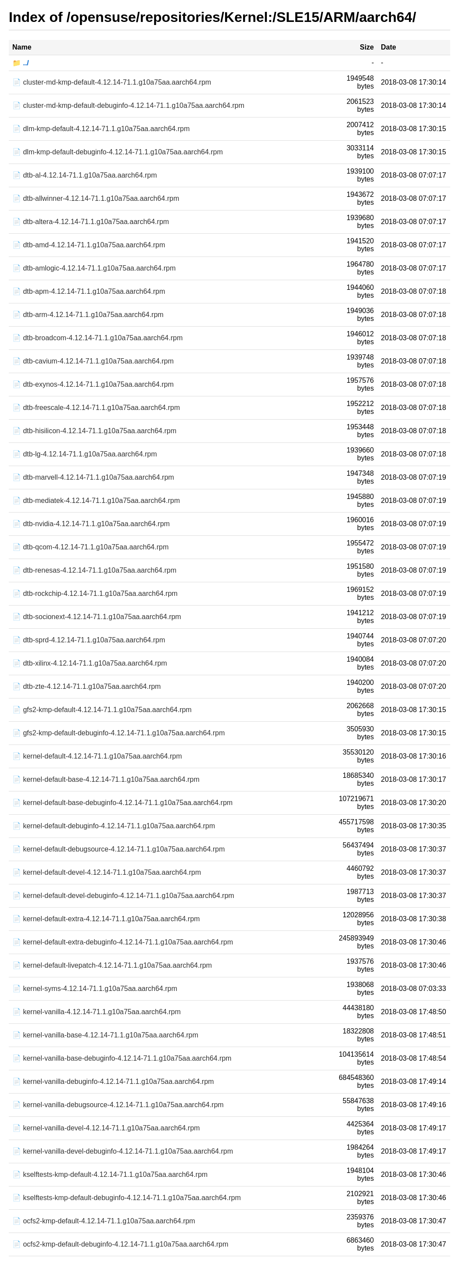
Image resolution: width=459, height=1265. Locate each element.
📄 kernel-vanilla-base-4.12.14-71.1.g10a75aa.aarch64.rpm (105, 1035)
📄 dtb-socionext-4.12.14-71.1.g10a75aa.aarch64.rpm (96, 616)
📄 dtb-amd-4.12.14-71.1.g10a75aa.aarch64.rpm (88, 245)
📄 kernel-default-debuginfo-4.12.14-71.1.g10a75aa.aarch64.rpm (113, 826)
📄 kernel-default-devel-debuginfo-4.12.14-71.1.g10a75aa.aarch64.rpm (123, 895)
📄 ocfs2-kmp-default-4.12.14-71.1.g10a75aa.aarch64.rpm (103, 1221)
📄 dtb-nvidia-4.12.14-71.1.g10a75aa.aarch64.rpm (91, 523)
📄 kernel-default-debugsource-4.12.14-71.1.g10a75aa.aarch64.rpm (118, 849)
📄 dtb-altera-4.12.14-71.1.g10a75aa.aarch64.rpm (90, 221)
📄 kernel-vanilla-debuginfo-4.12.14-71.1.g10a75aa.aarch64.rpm (113, 1081)
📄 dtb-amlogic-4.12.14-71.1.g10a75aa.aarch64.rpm (94, 268)
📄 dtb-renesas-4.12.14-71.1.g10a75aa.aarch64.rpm (94, 570)
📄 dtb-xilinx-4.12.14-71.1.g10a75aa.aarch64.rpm (89, 663)
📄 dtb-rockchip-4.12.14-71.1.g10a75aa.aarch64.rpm (95, 593)
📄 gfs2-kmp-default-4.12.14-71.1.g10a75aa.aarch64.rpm (102, 709)
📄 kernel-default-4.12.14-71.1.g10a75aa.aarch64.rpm (97, 756)
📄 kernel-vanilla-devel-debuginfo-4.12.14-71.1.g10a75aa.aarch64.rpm (122, 1151)
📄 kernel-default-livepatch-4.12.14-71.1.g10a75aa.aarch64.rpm (112, 965)
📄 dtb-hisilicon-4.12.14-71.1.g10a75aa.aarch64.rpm (94, 431)
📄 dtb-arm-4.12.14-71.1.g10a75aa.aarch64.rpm (88, 314)
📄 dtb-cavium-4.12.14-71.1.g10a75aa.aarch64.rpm (93, 361)
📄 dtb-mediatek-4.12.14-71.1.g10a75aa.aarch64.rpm (96, 500)
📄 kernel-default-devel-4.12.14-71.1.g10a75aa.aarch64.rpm (106, 872)
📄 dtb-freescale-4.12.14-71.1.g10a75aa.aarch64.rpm (96, 407)
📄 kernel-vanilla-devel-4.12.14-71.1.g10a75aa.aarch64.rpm (106, 1128)
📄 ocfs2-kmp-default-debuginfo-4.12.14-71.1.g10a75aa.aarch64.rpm (120, 1244)
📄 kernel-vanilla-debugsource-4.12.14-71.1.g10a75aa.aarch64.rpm (118, 1104)
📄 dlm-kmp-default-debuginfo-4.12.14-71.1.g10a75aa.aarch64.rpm (117, 152)
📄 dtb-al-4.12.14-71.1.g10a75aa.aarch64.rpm (84, 175)
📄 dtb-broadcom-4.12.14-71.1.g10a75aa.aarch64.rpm (97, 338)
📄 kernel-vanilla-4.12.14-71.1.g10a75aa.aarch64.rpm (96, 1012)
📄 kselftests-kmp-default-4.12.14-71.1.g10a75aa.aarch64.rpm (110, 1174)
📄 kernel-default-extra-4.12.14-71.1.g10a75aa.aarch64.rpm (106, 919)
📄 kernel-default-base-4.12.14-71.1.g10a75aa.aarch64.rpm (106, 779)
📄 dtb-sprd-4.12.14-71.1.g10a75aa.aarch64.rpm (88, 640)
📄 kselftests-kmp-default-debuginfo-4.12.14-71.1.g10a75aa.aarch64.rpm (126, 1197)
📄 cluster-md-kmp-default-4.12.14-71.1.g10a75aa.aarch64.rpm (111, 82)
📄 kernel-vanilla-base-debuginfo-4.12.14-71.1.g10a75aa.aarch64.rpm (121, 1058)
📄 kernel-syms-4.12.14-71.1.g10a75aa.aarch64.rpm (94, 988)
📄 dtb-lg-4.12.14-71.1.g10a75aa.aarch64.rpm (84, 454)
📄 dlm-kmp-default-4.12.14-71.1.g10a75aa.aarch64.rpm (101, 128)
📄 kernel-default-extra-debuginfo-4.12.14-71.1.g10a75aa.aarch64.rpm (122, 942)
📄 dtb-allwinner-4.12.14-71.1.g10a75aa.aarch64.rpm (95, 198)
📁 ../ (20, 63)
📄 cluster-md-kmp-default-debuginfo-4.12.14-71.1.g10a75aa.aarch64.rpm (128, 105)
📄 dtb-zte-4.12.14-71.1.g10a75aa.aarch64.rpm (86, 686)
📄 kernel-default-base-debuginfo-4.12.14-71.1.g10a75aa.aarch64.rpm (122, 802)
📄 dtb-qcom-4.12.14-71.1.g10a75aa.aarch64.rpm (90, 547)
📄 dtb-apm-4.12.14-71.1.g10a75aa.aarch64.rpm (88, 291)
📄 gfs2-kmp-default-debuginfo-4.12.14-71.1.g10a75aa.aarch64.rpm (118, 733)
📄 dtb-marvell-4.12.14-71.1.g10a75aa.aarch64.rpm (93, 477)
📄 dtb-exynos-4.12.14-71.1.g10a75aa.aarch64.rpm (93, 384)
